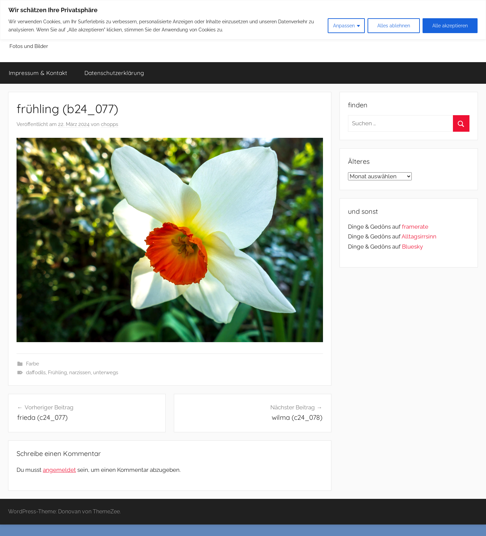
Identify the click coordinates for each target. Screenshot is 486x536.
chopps (109, 124)
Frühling (57, 372)
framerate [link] (415, 226)
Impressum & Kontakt (38, 72)
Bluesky (412, 246)
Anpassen (344, 25)
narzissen (80, 372)
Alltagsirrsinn (419, 236)
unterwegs (105, 372)
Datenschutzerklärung (114, 72)
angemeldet (59, 469)
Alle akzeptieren (450, 25)
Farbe (32, 364)
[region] (243, 20)
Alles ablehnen (393, 25)
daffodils (36, 372)
